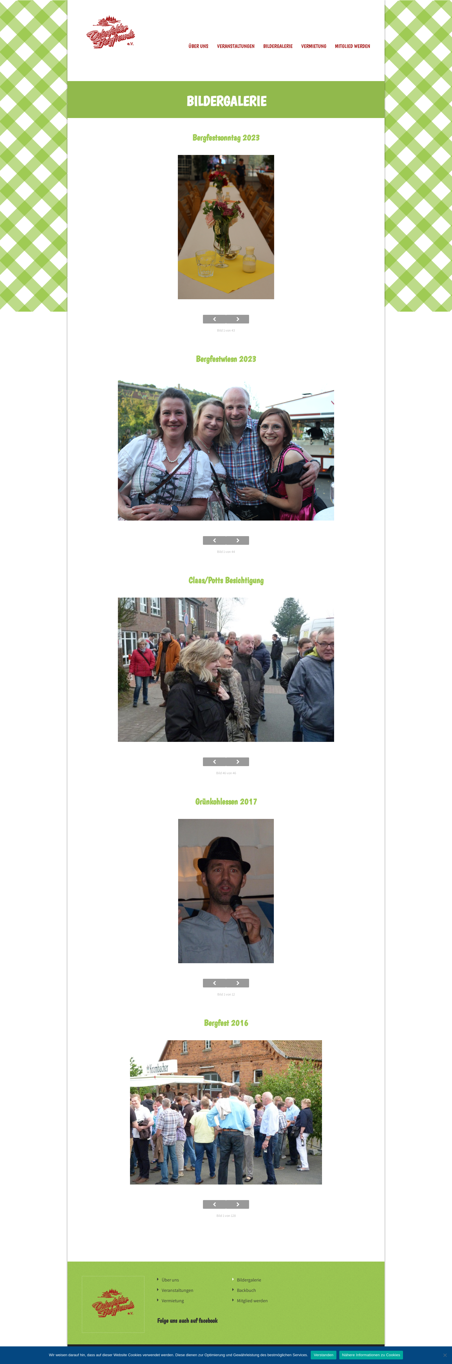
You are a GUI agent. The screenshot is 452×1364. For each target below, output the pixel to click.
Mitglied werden (352, 46)
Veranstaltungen (236, 46)
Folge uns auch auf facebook (187, 1320)
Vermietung (313, 46)
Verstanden (323, 1355)
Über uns (198, 46)
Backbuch (246, 1290)
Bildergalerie (278, 46)
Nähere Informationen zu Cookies (371, 1355)
